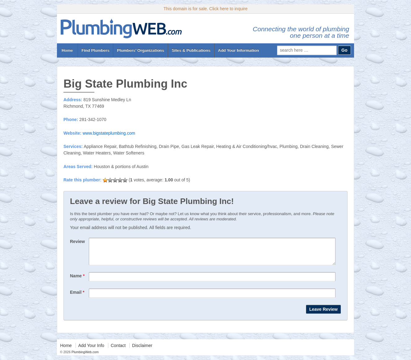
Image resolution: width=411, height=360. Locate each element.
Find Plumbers (95, 50)
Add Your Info (91, 350)
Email (77, 296)
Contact (118, 350)
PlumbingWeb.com (85, 356)
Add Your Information (238, 50)
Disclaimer (142, 350)
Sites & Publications (191, 50)
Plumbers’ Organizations (140, 50)
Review (77, 241)
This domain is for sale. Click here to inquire (205, 8)
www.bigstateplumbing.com (109, 133)
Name (77, 280)
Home (67, 50)
